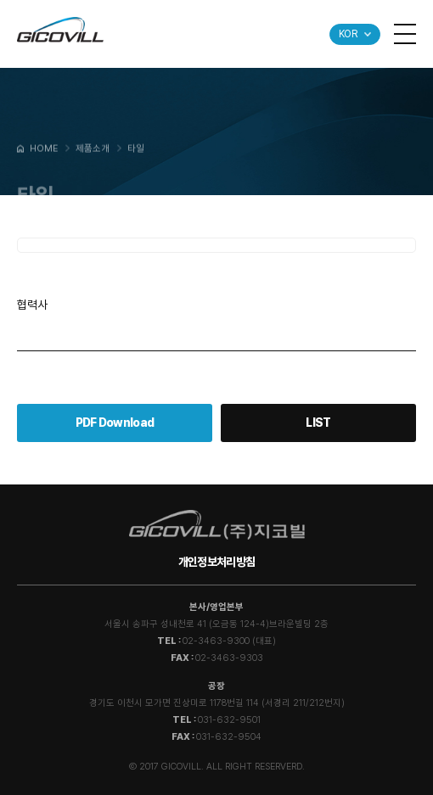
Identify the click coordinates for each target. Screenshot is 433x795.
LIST (318, 422)
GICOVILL (60, 29)
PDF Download (115, 422)
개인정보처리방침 (216, 561)
